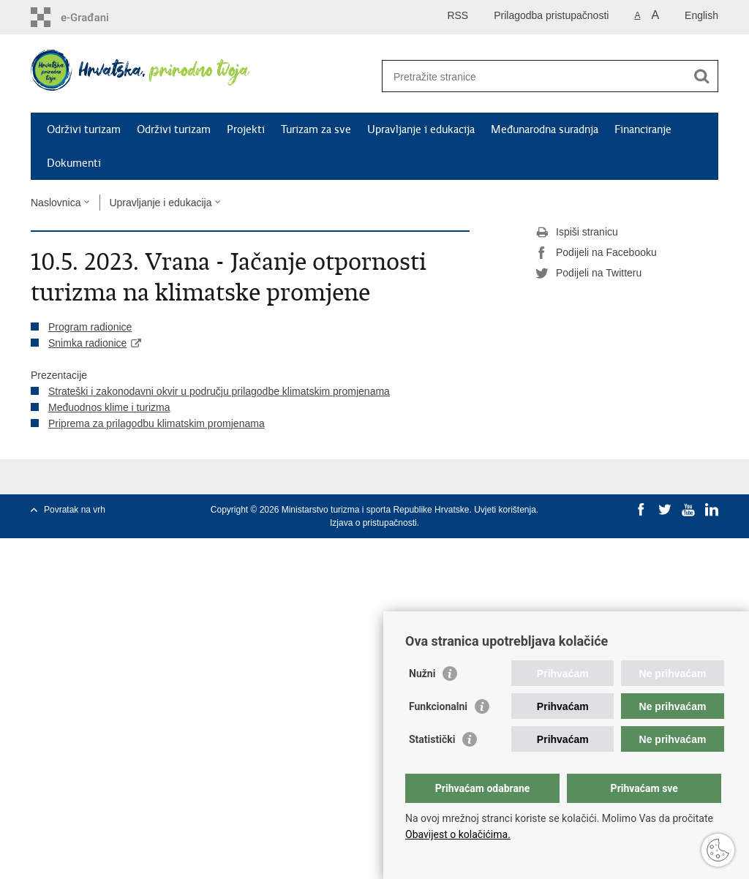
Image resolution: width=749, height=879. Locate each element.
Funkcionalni (438, 706)
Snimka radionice (87, 343)
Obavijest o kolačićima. (458, 834)
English (701, 15)
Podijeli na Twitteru (588, 273)
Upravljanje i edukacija (421, 129)
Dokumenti (74, 163)
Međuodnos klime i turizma (109, 407)
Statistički (432, 739)
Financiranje (642, 129)
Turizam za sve (316, 129)
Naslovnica (55, 202)
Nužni (422, 673)
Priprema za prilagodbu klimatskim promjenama (156, 423)
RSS (457, 15)
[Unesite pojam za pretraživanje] (534, 76)
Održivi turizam (84, 129)
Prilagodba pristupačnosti (551, 15)
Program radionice (90, 327)
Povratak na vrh (74, 510)
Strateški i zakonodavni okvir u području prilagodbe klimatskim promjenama (219, 391)
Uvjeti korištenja (505, 510)
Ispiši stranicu (576, 232)
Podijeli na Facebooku (596, 253)
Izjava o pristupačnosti (373, 523)
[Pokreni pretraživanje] (701, 76)
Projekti (246, 129)
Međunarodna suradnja (544, 129)
